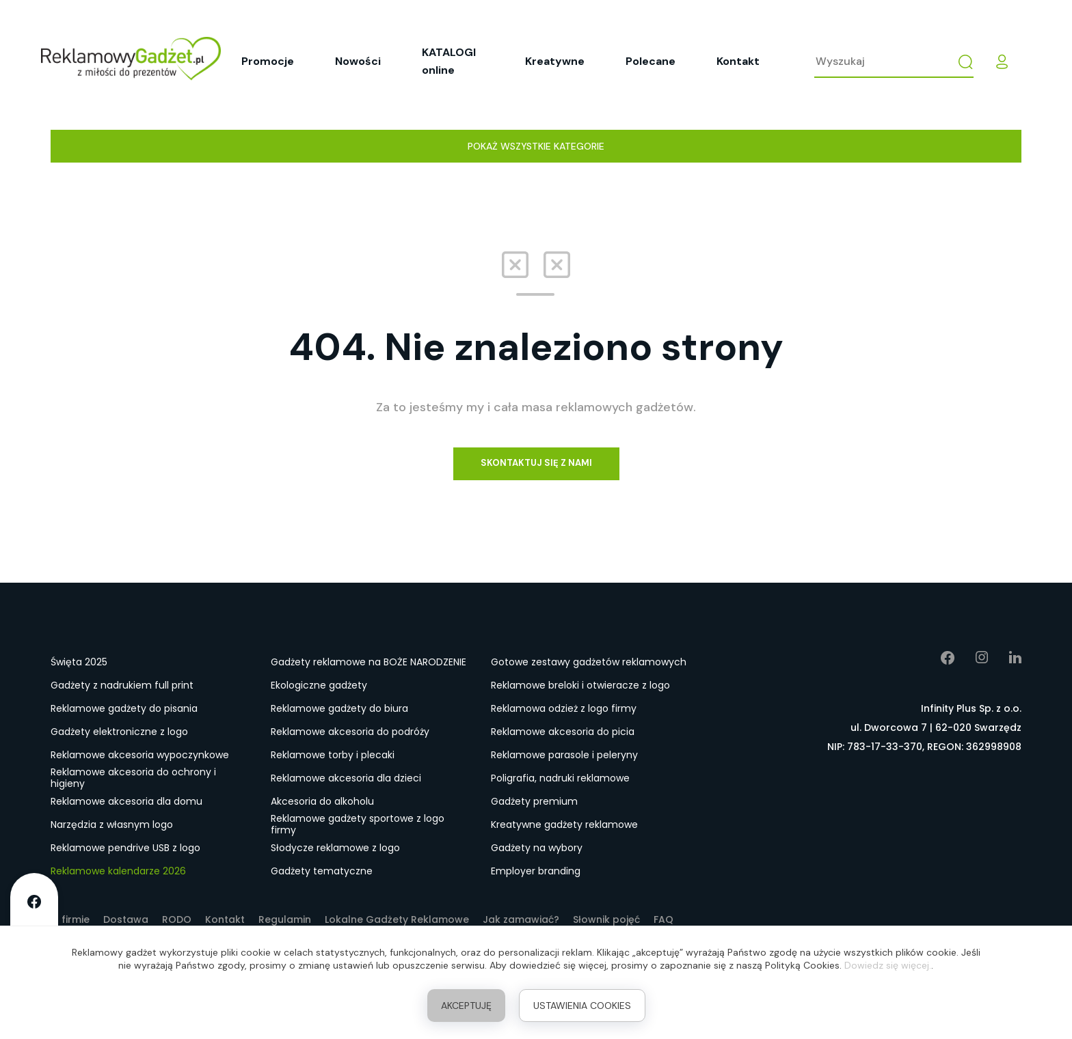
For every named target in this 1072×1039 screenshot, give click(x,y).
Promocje (267, 61)
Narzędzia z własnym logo (112, 824)
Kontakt (738, 61)
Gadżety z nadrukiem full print (122, 685)
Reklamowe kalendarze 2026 (118, 871)
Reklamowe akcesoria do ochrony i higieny (133, 778)
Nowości (358, 61)
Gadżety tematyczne (322, 871)
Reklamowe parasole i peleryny (564, 755)
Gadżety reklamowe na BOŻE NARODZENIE (368, 662)
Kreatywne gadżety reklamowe (564, 824)
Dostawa (125, 919)
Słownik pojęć (606, 919)
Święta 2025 (79, 662)
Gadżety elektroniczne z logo (119, 731)
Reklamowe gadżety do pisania (124, 708)
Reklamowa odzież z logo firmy (563, 708)
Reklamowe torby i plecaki (332, 755)
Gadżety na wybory (536, 848)
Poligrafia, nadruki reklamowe (560, 778)
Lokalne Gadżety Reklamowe (397, 919)
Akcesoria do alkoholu (322, 801)
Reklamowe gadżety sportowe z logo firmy (357, 825)
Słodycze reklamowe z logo (335, 848)
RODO (176, 919)
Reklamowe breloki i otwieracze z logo (580, 685)
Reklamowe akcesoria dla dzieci (346, 778)
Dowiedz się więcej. (887, 965)
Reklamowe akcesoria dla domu (126, 801)
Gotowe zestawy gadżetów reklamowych (588, 662)
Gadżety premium (534, 801)
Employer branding (535, 871)
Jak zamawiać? (521, 919)
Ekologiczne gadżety (319, 685)
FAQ (663, 919)
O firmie (70, 919)
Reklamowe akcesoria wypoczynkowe (140, 755)
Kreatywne (555, 61)
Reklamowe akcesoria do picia (562, 731)
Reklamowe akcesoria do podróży (350, 731)
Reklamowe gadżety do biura (339, 708)
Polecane (650, 61)
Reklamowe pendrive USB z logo (125, 848)
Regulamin (284, 919)
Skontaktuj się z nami (536, 463)
